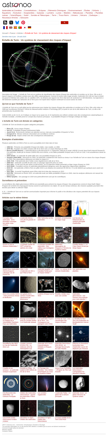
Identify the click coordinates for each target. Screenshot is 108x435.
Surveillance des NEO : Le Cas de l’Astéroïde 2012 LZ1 (11, 344)
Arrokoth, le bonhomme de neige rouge (63, 218)
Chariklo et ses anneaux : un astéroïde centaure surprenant (11, 369)
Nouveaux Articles (10, 17)
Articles (20, 33)
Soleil (26, 15)
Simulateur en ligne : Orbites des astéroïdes (28, 417)
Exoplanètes (29, 13)
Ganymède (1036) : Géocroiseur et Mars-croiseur (11, 418)
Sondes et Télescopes (40, 15)
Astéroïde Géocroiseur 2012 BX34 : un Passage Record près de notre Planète (63, 345)
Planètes (89, 13)
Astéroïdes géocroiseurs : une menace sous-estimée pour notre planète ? (81, 295)
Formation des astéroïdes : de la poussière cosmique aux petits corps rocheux (11, 220)
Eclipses (42, 10)
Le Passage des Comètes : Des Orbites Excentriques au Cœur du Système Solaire (46, 370)
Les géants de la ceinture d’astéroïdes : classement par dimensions (28, 295)
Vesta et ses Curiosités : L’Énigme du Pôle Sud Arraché (63, 369)
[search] (43, 23)
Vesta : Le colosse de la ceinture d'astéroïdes (63, 269)
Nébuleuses (78, 13)
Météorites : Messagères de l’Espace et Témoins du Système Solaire (63, 246)
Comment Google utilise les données (13, 428)
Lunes (58, 13)
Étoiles (87, 10)
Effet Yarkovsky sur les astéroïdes (46, 218)
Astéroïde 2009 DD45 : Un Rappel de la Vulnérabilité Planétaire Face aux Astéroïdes (11, 320)
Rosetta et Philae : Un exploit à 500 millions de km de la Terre (28, 369)
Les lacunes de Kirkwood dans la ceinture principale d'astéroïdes (81, 219)
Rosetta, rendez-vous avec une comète (63, 294)
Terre (54, 15)
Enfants (95, 10)
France (12, 33)
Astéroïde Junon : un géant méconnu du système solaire (81, 393)
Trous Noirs (64, 15)
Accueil (5, 33)
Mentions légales (7, 429)
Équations (6, 13)
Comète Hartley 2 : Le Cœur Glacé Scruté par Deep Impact (81, 245)
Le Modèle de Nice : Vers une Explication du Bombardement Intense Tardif (81, 320)
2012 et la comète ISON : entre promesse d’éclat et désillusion (11, 294)
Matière (67, 13)
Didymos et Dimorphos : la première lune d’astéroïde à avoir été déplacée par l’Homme (81, 345)
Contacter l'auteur (7, 431)
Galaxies (40, 13)
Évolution (17, 13)
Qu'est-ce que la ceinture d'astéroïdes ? (11, 244)
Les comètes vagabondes (46, 393)
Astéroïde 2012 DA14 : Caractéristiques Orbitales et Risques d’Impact (46, 345)
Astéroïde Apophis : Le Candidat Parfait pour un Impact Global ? (46, 270)
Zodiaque (93, 15)
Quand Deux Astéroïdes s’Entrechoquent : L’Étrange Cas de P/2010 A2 (11, 271)
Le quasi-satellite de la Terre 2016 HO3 (63, 417)
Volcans (83, 15)
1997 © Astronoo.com (8, 425)
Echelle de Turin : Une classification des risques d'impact (63, 319)
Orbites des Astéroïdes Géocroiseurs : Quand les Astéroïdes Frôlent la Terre (28, 394)
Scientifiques (15, 15)
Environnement (75, 10)
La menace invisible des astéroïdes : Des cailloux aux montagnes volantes (46, 246)
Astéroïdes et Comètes (12, 10)
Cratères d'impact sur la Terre (46, 294)
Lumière (50, 13)
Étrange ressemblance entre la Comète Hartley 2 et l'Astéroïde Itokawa (28, 319)
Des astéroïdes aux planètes (81, 269)
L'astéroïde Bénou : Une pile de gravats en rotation (28, 218)
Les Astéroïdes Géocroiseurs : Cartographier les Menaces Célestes (81, 370)
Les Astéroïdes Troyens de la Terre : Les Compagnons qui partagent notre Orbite (46, 320)
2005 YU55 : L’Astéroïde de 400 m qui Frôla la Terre (28, 270)
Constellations (30, 10)
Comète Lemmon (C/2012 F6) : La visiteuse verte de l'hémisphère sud (28, 345)
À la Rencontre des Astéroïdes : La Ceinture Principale (11, 393)
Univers (74, 15)
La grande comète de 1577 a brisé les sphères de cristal (28, 245)
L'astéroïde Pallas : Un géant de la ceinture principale (63, 393)
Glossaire (24, 17)
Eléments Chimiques (57, 10)
